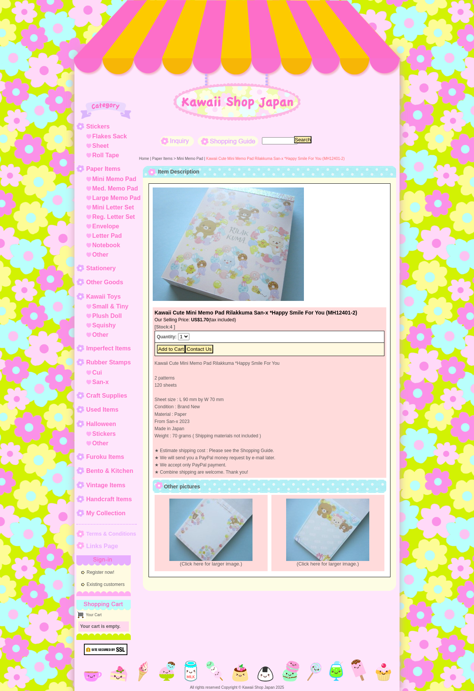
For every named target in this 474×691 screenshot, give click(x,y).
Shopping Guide (228, 141)
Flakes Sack (109, 136)
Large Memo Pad (116, 198)
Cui (97, 372)
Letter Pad (107, 235)
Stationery (101, 268)
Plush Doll (107, 316)
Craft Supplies (106, 395)
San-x (100, 382)
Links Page (102, 546)
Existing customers (106, 584)
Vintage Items (105, 485)
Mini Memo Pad (114, 179)
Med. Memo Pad (115, 188)
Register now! (100, 572)
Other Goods (104, 282)
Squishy (104, 325)
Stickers (98, 126)
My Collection (105, 513)
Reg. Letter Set (113, 217)
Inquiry (177, 141)
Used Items (102, 409)
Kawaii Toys (103, 296)
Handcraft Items (109, 499)
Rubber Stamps (108, 362)
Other (100, 254)
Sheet (100, 146)
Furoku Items (105, 457)
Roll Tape (105, 155)
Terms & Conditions (111, 534)
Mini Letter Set (113, 207)
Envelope (105, 226)
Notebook (106, 245)
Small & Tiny (110, 306)
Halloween (101, 424)
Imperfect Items (108, 348)
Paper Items (103, 169)
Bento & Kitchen (109, 471)
